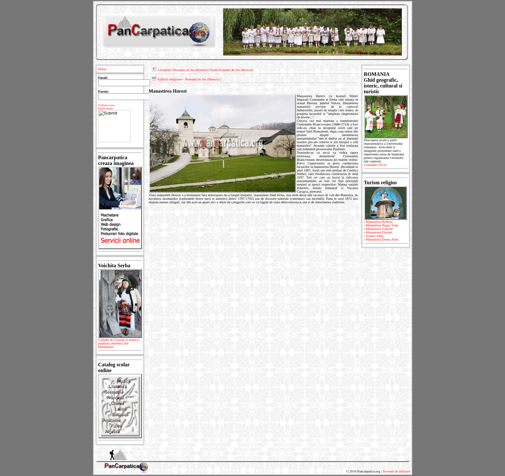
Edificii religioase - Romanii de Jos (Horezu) (189, 79)
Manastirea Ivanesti (379, 229)
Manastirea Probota (379, 222)
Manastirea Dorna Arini (382, 239)
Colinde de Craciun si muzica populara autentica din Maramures (120, 344)
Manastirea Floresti (379, 232)
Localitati (164, 70)
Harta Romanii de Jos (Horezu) (231, 70)
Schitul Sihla (375, 236)
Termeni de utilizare (396, 471)
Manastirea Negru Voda (382, 225)
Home (102, 69)
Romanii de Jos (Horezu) (190, 70)
